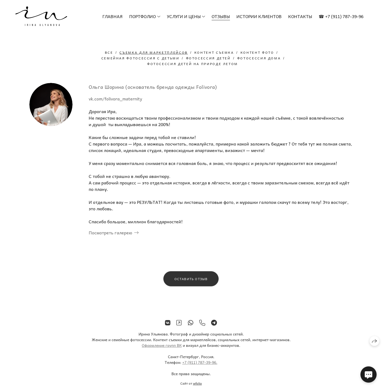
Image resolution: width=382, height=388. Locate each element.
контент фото (257, 52)
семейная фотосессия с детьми (140, 58)
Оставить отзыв (191, 281)
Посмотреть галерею (110, 232)
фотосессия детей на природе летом (192, 63)
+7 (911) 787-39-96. (199, 365)
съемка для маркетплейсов (153, 52)
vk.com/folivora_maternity (115, 98)
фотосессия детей (208, 58)
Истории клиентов (259, 16)
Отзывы (221, 16)
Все (109, 52)
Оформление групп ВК (162, 348)
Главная (112, 16)
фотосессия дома (259, 58)
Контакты (300, 16)
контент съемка (214, 52)
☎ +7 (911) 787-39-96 (341, 16)
